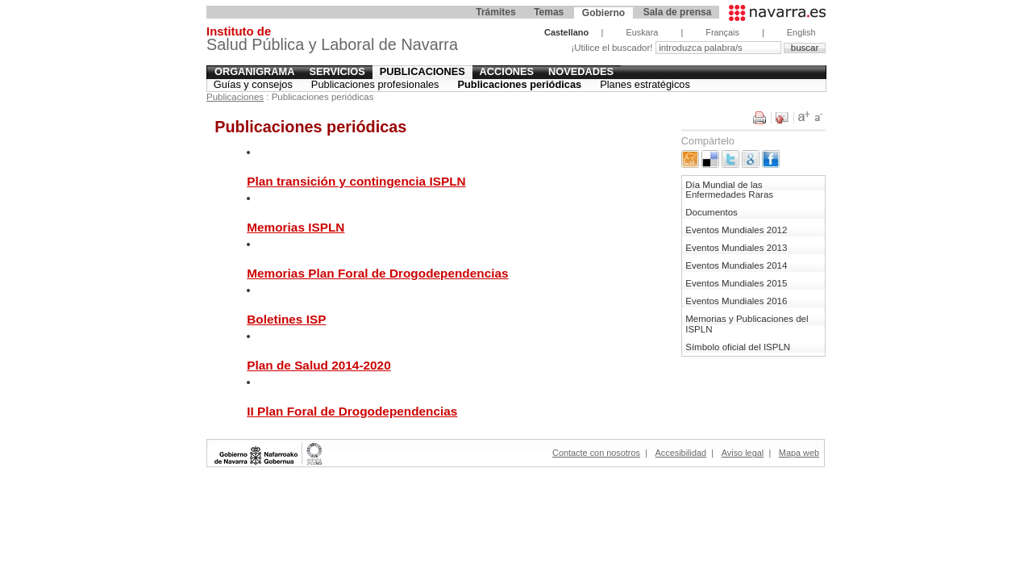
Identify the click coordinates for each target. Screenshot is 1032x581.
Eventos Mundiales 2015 (736, 283)
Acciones (507, 71)
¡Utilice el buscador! (613, 47)
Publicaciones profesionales (375, 84)
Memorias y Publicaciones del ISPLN (746, 324)
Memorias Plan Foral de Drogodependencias (377, 273)
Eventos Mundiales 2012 (736, 230)
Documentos (711, 212)
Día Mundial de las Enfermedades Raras (729, 190)
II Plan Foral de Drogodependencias (352, 411)
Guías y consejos (253, 84)
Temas (549, 12)
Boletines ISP (286, 319)
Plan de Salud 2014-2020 (318, 365)
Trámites (495, 12)
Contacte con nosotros (596, 453)
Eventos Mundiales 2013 (736, 248)
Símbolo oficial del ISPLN (737, 347)
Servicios (336, 71)
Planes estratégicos (645, 84)
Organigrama (254, 71)
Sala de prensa (677, 12)
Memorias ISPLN (295, 227)
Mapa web (799, 453)
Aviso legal (743, 453)
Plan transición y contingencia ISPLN (356, 181)
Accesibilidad (680, 453)
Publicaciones (422, 71)
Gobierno (603, 13)
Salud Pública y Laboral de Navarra (332, 40)
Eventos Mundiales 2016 (736, 301)
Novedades (581, 71)
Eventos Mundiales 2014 (736, 265)
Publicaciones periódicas (520, 84)
